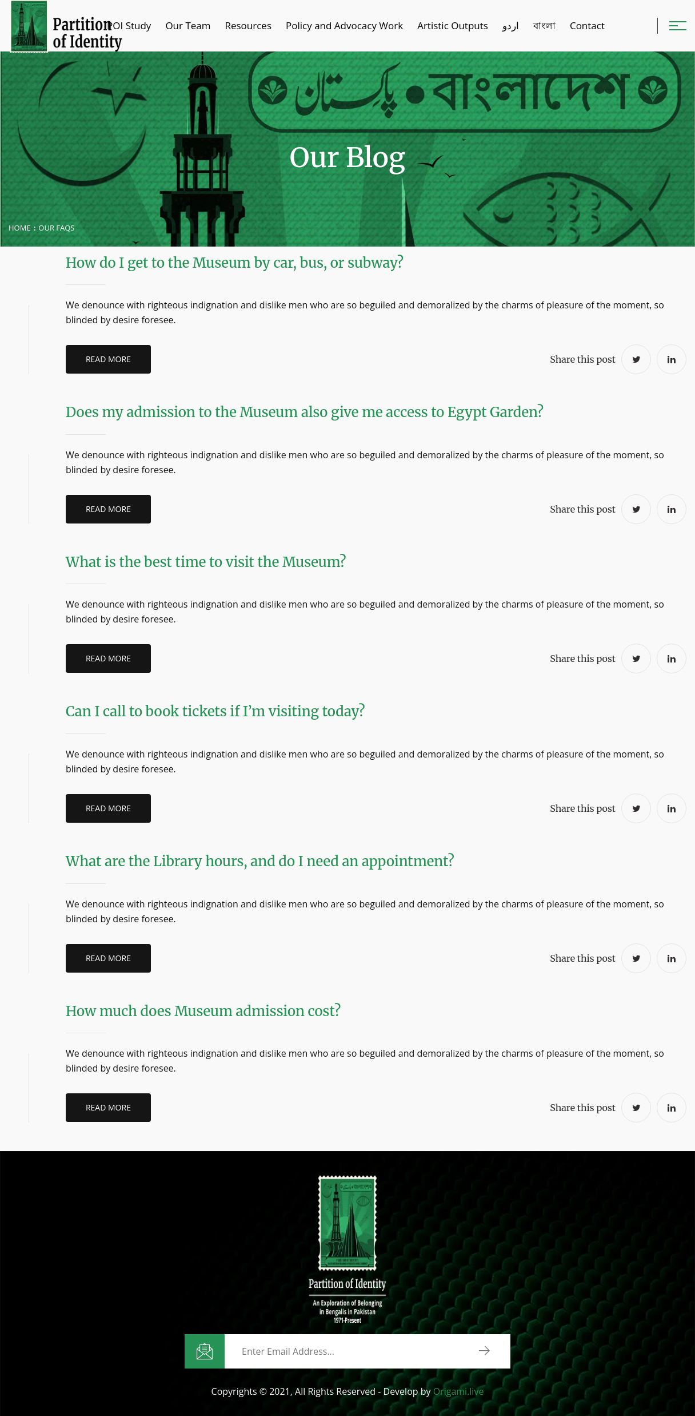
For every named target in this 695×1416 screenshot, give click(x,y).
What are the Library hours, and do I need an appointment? (260, 861)
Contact (587, 25)
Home (20, 228)
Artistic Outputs (452, 25)
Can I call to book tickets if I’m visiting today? (215, 711)
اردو (510, 25)
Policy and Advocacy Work (344, 25)
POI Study (129, 25)
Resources (248, 25)
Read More (112, 359)
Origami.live (458, 1391)
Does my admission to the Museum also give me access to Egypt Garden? (305, 412)
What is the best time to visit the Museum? (206, 562)
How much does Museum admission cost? (203, 1011)
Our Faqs (56, 228)
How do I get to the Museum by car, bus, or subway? (235, 263)
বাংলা (544, 25)
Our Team (187, 25)
